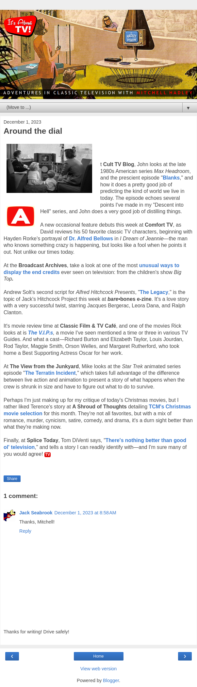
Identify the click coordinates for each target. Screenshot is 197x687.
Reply (25, 531)
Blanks (171, 177)
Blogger (111, 680)
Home (98, 656)
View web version (98, 668)
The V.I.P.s (40, 332)
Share (12, 478)
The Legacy (154, 292)
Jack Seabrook (36, 512)
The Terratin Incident (50, 373)
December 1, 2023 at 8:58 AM (85, 512)
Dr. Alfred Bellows (91, 238)
